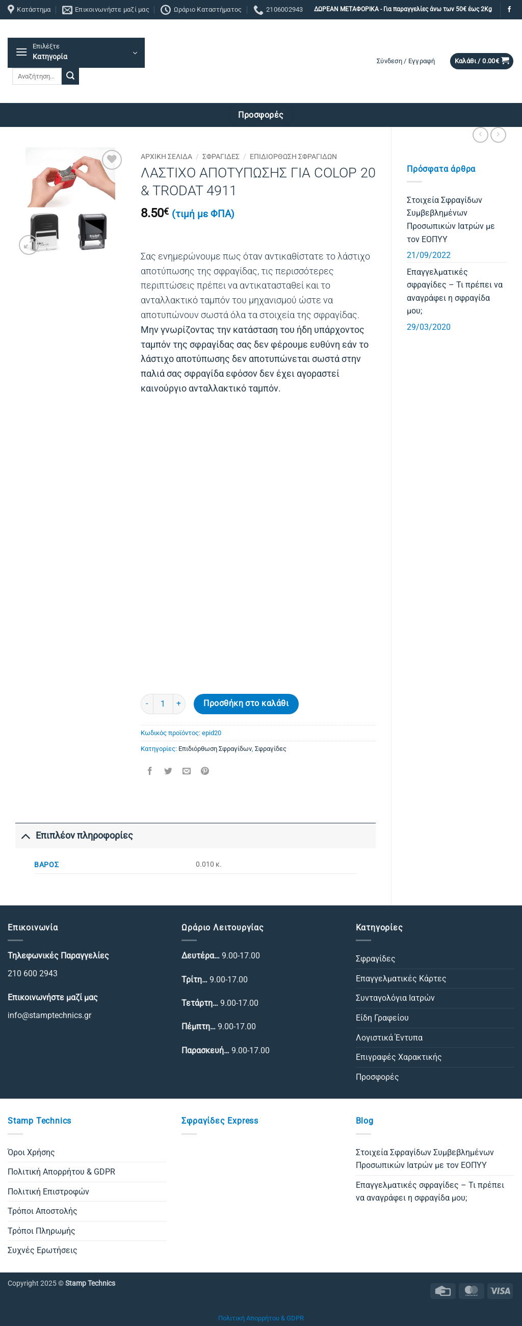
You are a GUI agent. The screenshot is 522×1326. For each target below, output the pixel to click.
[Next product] (480, 135)
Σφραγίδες (221, 156)
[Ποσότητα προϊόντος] (163, 704)
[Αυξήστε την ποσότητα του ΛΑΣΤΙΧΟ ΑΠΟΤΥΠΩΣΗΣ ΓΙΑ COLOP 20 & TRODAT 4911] (179, 704)
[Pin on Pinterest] (205, 772)
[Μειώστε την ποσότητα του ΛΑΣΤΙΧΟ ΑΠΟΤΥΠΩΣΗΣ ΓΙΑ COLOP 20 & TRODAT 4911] (147, 704)
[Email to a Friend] (186, 772)
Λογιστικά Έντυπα (389, 1038)
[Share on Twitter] (168, 772)
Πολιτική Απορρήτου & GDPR (61, 1172)
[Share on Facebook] (149, 772)
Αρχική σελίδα (166, 156)
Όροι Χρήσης (31, 1152)
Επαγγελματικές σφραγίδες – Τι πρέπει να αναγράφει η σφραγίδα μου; (455, 291)
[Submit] (70, 76)
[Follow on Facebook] (509, 9)
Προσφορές (377, 1077)
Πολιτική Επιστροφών (48, 1192)
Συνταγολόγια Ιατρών (395, 998)
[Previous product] (498, 135)
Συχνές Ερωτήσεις (42, 1250)
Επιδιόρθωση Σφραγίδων (293, 156)
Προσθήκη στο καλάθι (246, 703)
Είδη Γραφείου (382, 1018)
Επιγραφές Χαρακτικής (399, 1057)
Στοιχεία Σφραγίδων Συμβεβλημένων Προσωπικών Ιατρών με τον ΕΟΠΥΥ (451, 219)
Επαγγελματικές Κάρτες (401, 978)
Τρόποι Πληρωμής (41, 1231)
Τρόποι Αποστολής (42, 1211)
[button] (76, 53)
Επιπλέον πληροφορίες (74, 835)
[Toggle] (25, 835)
